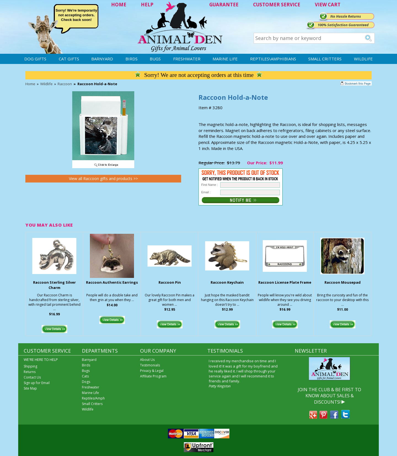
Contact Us (32, 377)
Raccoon (65, 83)
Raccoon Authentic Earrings (112, 282)
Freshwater (186, 58)
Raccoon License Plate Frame (284, 282)
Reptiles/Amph (93, 398)
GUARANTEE (223, 4)
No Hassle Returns (345, 16)
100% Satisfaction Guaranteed (343, 24)
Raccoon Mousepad (342, 282)
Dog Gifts (35, 58)
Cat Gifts (69, 58)
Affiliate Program (153, 376)
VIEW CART (327, 4)
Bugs (155, 58)
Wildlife (363, 58)
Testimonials (150, 365)
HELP (147, 4)
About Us (147, 359)
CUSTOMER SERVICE (276, 4)
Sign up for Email (37, 382)
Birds (131, 58)
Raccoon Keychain (227, 282)
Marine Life (225, 58)
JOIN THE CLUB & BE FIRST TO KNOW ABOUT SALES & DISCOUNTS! (329, 396)
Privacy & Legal (151, 370)
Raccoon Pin (170, 282)
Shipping (30, 366)
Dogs (86, 381)
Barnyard (102, 58)
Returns (30, 371)
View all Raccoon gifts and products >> (103, 178)
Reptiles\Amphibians (273, 58)
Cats (85, 376)
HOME (118, 4)
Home (30, 83)
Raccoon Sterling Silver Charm (54, 285)
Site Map (30, 388)
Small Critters (325, 58)
